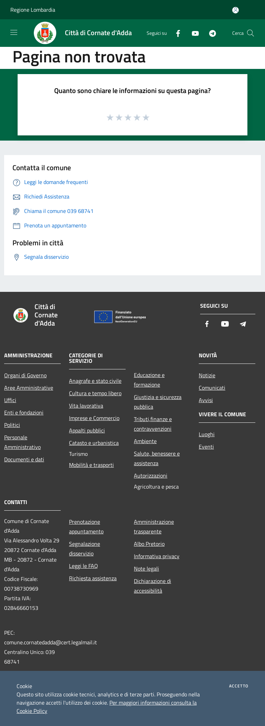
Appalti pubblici (87, 430)
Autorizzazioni (150, 475)
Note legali (146, 568)
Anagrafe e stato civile (95, 381)
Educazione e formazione (149, 380)
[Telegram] (210, 33)
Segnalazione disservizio (84, 549)
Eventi (206, 446)
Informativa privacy (156, 556)
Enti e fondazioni (23, 412)
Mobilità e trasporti (91, 465)
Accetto (238, 686)
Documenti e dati (24, 459)
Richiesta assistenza (93, 578)
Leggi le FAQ (83, 566)
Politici (12, 425)
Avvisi (206, 400)
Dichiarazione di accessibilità (152, 586)
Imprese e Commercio (94, 418)
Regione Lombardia (32, 10)
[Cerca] (250, 33)
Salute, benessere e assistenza (157, 458)
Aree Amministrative (28, 388)
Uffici (10, 400)
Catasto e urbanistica (94, 443)
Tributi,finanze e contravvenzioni (153, 424)
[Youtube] (192, 33)
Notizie (207, 375)
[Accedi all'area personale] (235, 10)
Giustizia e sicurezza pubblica (157, 402)
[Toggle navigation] (14, 32)
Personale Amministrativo (22, 442)
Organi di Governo (25, 375)
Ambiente (145, 441)
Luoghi (207, 434)
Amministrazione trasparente (154, 526)
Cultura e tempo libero (95, 393)
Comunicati (212, 388)
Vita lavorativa (86, 405)
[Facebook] (175, 33)
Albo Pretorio (149, 544)
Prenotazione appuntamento (86, 526)
